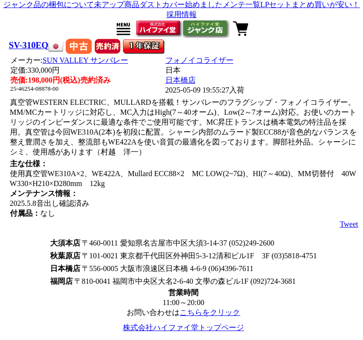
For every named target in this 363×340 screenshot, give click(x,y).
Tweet (349, 224)
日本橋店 (180, 80)
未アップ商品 (116, 4)
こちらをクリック (210, 312)
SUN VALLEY (85, 60)
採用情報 (181, 14)
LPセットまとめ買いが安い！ (310, 4)
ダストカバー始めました (181, 4)
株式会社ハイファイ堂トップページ (183, 327)
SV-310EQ (29, 45)
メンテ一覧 (241, 4)
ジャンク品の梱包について (48, 4)
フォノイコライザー (199, 60)
